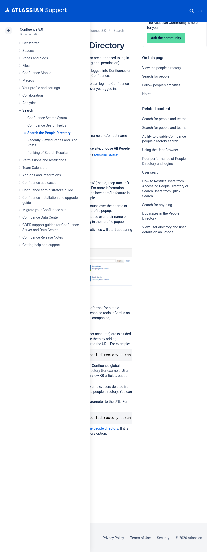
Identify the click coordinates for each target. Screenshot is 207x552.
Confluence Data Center (40, 217)
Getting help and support (41, 245)
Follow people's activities (161, 85)
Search (192, 11)
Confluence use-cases (39, 183)
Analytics (29, 103)
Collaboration (32, 95)
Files (26, 66)
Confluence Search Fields (46, 125)
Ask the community (159, 281)
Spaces (28, 51)
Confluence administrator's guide (47, 190)
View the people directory (161, 68)
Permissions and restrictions (44, 160)
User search (151, 172)
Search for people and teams (164, 119)
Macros (28, 80)
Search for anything (157, 205)
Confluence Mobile (36, 73)
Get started (31, 43)
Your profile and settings (41, 88)
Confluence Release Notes (42, 237)
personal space (106, 154)
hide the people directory (99, 428)
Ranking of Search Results (47, 153)
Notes (146, 94)
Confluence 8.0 (31, 29)
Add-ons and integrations (41, 175)
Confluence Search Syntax (47, 118)
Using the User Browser (160, 150)
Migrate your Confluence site (44, 210)
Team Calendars (34, 168)
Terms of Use (140, 538)
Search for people (155, 76)
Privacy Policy (113, 538)
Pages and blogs (35, 58)
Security (163, 538)
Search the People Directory (49, 133)
